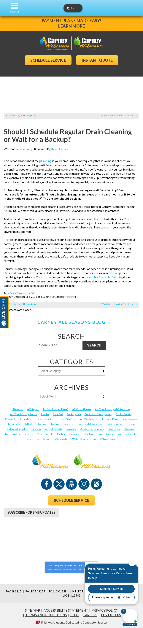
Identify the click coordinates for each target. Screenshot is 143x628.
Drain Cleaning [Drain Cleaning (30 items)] (45, 417)
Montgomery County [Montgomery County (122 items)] (92, 427)
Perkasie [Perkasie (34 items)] (28, 432)
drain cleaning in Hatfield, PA (103, 276)
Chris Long (25, 149)
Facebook (46, 482)
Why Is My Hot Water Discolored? (117, 115)
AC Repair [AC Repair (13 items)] (33, 407)
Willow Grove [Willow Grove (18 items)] (108, 437)
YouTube (71, 482)
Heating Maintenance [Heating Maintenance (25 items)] (89, 422)
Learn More (71, 25)
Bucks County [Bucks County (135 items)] (124, 412)
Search (94, 344)
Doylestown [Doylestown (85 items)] (26, 417)
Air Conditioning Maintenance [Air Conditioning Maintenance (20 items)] (112, 407)
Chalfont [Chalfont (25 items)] (10, 417)
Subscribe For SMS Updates (31, 511)
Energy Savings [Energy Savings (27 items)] (66, 417)
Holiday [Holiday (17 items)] (131, 422)
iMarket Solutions (52, 620)
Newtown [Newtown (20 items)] (129, 427)
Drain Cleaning (18, 292)
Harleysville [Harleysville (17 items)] (13, 422)
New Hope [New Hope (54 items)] (114, 427)
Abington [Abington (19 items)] (17, 407)
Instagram (84, 482)
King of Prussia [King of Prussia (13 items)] (53, 427)
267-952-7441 (71, 524)
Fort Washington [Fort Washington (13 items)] (88, 417)
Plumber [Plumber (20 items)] (60, 432)
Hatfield (31, 292)
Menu (14, 11)
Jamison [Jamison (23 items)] (36, 427)
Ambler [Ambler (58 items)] (45, 412)
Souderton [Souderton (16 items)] (32, 437)
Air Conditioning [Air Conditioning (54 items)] (81, 407)
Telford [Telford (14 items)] (47, 437)
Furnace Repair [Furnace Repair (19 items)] (111, 417)
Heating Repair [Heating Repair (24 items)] (114, 422)
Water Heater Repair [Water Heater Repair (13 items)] (84, 437)
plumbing (45, 161)
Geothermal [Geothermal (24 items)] (130, 417)
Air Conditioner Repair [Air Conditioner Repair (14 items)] (56, 407)
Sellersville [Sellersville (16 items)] (131, 432)
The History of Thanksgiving (22, 115)
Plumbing (69, 295)
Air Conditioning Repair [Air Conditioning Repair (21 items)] (23, 412)
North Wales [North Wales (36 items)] (12, 432)
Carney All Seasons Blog (71, 320)
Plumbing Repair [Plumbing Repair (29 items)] (92, 432)
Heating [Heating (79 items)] (41, 422)
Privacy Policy (61, 567)
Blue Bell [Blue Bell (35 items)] (58, 412)
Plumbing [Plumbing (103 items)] (74, 432)
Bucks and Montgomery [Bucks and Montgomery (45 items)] (98, 412)
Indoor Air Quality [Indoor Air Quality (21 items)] (17, 427)
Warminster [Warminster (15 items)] (62, 437)
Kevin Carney (59, 149)
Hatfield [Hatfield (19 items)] (28, 422)
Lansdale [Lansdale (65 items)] (71, 427)
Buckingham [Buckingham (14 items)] (74, 412)
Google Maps (96, 482)
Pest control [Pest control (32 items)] (44, 432)
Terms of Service (73, 567)
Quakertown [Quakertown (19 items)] (113, 432)
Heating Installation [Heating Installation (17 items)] (61, 422)
